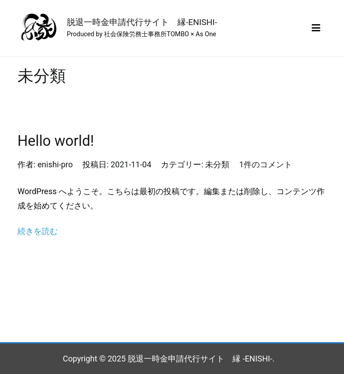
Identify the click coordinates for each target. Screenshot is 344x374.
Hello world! (55, 140)
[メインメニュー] (316, 28)
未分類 (217, 164)
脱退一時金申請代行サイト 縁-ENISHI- (142, 22)
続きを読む (37, 231)
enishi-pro (55, 164)
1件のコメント (265, 164)
